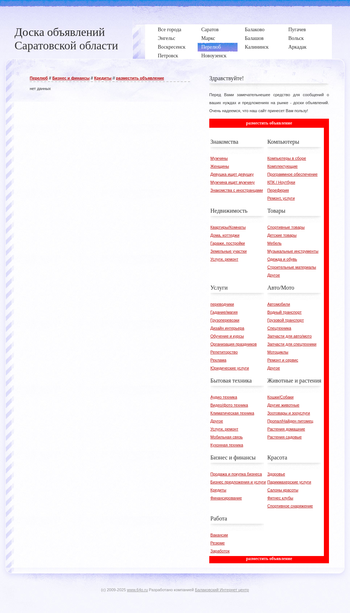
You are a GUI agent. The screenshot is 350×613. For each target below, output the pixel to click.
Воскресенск (171, 47)
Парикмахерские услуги (289, 482)
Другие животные (283, 405)
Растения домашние (286, 429)
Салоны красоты (282, 490)
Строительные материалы (291, 267)
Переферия (278, 190)
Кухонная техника (226, 445)
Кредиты (102, 78)
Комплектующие (282, 166)
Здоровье (276, 474)
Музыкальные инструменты (292, 251)
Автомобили (278, 304)
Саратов (210, 29)
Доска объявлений (60, 31)
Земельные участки (228, 251)
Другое (273, 275)
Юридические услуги (229, 368)
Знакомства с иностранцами (236, 190)
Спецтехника (279, 328)
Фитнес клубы (280, 498)
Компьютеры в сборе (286, 158)
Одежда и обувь (282, 259)
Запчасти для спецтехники (292, 344)
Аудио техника (223, 397)
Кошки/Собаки (280, 397)
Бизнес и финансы (71, 78)
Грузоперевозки (224, 320)
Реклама (218, 360)
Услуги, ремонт (224, 259)
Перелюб (211, 47)
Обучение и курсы (227, 336)
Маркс (208, 38)
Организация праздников (233, 344)
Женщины (219, 166)
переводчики (222, 304)
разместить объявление (140, 78)
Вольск (296, 38)
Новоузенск (213, 55)
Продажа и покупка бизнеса (236, 474)
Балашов (254, 38)
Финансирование (226, 498)
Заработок (220, 551)
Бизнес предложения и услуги (238, 482)
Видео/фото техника (229, 405)
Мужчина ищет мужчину (232, 182)
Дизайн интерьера (227, 328)
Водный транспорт (284, 312)
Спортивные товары (286, 227)
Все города (169, 29)
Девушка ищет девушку (232, 174)
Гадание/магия (224, 312)
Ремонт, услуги (281, 198)
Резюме (217, 543)
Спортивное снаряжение (290, 506)
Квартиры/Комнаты (228, 227)
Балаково (254, 29)
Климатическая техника (232, 413)
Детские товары (282, 235)
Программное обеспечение (292, 174)
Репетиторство (224, 352)
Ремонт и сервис (282, 360)
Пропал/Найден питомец (290, 421)
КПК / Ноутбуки (281, 182)
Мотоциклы (277, 352)
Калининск (256, 47)
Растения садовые (284, 437)
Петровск (168, 55)
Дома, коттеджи (224, 235)
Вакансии (219, 535)
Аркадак (297, 47)
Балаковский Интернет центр (222, 590)
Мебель (274, 243)
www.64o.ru (137, 590)
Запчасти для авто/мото (289, 336)
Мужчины (219, 158)
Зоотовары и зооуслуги (288, 413)
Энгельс (166, 38)
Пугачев (297, 29)
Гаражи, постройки (227, 243)
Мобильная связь (226, 437)
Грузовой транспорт (285, 320)
